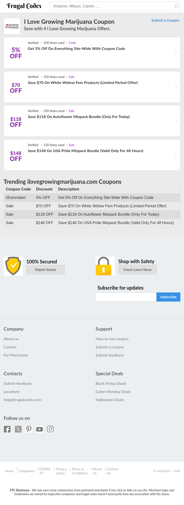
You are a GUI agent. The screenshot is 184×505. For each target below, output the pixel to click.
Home (9, 471)
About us (11, 338)
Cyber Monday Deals (113, 391)
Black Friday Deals (111, 383)
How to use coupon (112, 338)
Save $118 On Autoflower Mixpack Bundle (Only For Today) (79, 116)
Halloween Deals (110, 399)
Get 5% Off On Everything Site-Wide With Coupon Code (76, 48)
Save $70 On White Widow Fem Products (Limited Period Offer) (83, 82)
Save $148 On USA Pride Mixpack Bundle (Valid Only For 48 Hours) (85, 150)
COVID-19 (45, 471)
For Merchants (16, 355)
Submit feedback (110, 355)
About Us (97, 471)
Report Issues (45, 270)
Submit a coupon (110, 347)
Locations (12, 391)
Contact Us (112, 471)
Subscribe (168, 297)
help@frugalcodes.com (22, 399)
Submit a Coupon (165, 20)
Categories (26, 471)
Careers (10, 347)
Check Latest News (137, 269)
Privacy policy (61, 471)
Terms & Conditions (80, 471)
